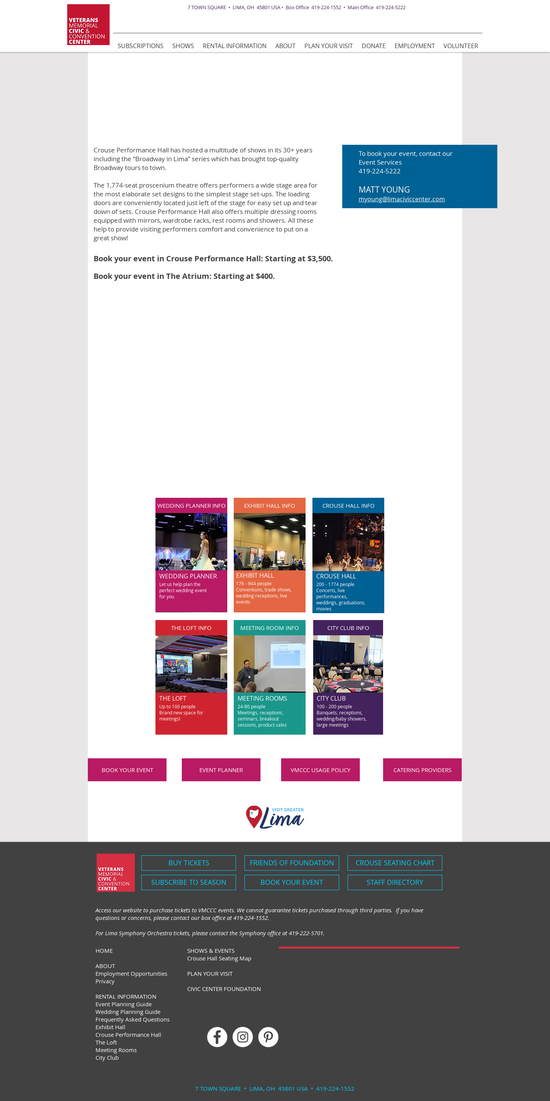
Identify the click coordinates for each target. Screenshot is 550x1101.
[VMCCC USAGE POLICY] (320, 769)
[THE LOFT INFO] (191, 627)
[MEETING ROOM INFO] (270, 627)
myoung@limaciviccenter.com (402, 199)
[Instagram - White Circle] (243, 1037)
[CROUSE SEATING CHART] (395, 863)
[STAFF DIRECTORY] (395, 882)
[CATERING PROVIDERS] (422, 769)
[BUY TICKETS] (188, 863)
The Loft (106, 1042)
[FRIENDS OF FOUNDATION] (291, 863)
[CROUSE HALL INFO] (348, 505)
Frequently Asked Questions (132, 1019)
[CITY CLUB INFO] (348, 627)
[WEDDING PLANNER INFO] (191, 505)
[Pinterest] (268, 1037)
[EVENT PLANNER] (221, 769)
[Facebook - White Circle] (217, 1037)
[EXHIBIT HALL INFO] (270, 505)
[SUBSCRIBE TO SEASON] (188, 882)
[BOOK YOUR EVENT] (127, 769)
